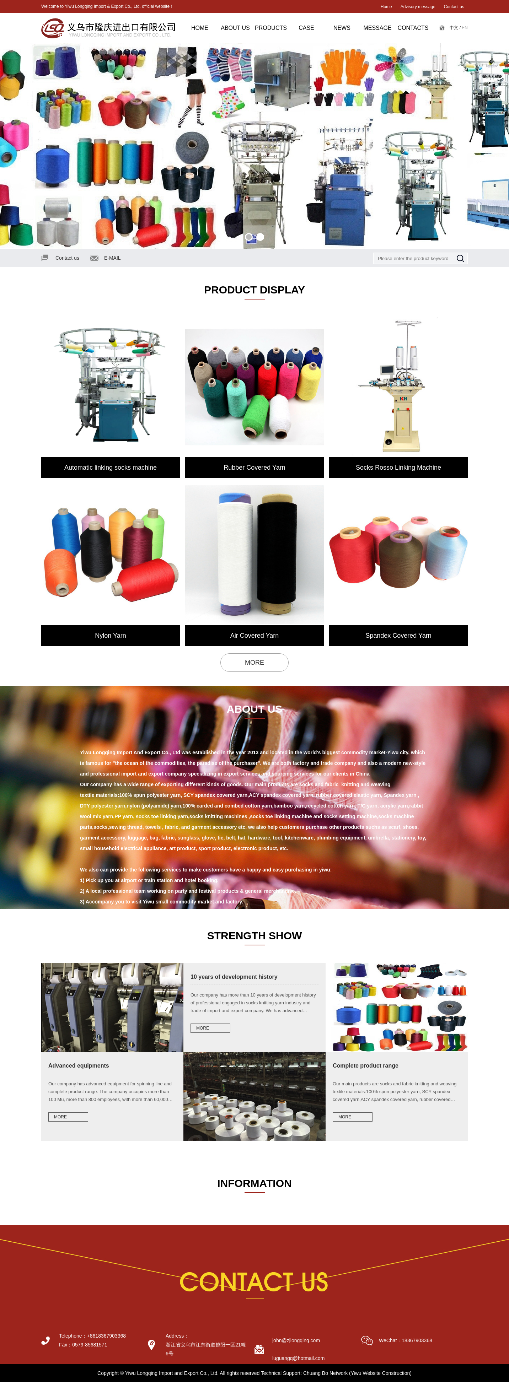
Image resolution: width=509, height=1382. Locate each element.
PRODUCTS (271, 28)
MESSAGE (377, 28)
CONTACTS (413, 28)
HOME (199, 28)
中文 (454, 27)
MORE (254, 662)
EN (465, 27)
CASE (306, 28)
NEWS (341, 28)
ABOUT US (235, 28)
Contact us (454, 6)
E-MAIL (112, 258)
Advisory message (418, 6)
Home (386, 6)
